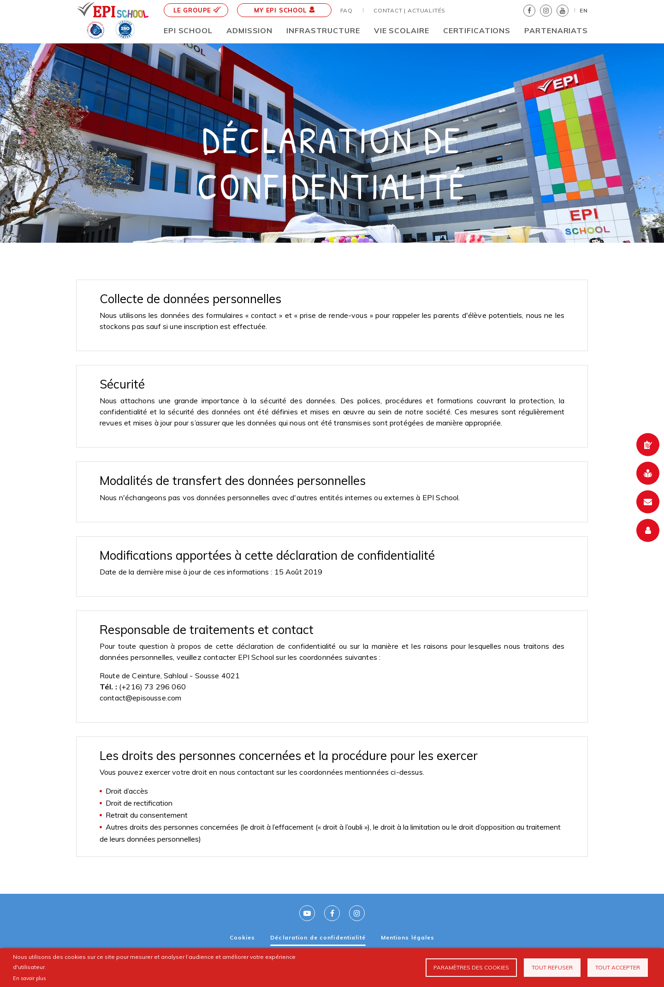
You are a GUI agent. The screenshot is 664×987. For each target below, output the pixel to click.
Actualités (426, 10)
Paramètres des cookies (471, 967)
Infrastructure (323, 30)
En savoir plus (29, 978)
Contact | (390, 10)
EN (584, 10)
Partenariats (556, 30)
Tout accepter (617, 967)
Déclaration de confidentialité (318, 937)
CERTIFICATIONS (476, 30)
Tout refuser (552, 967)
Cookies (242, 937)
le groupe (197, 10)
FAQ (346, 10)
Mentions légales (408, 937)
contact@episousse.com (140, 697)
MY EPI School (284, 10)
